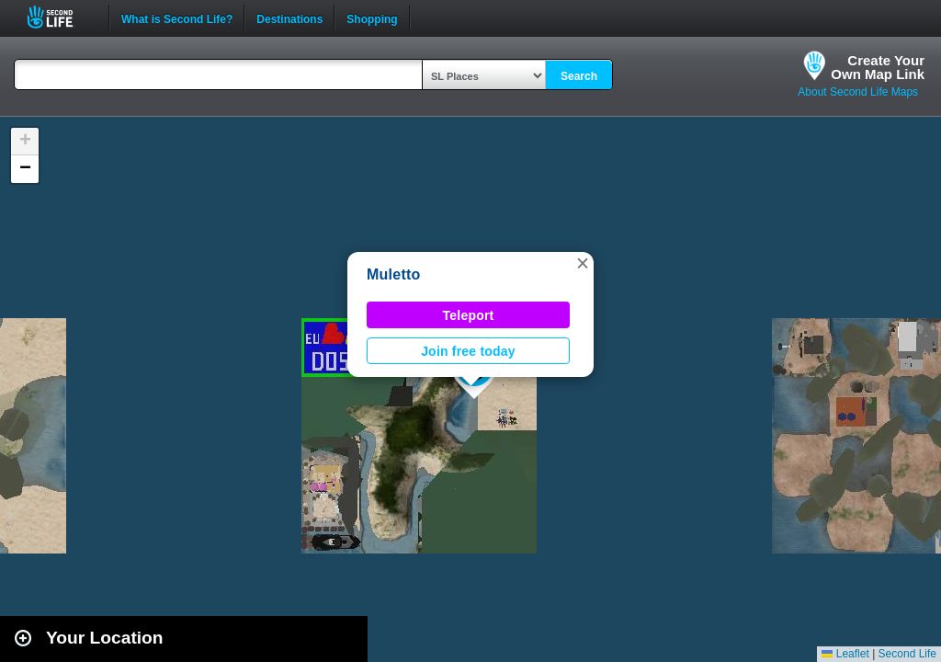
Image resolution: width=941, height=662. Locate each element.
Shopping (371, 17)
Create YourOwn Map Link (877, 67)
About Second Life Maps (858, 92)
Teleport (468, 315)
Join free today (468, 351)
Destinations (289, 17)
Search (579, 76)
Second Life (60, 17)
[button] (583, 263)
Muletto (394, 274)
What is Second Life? (176, 17)
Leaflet (845, 653)
